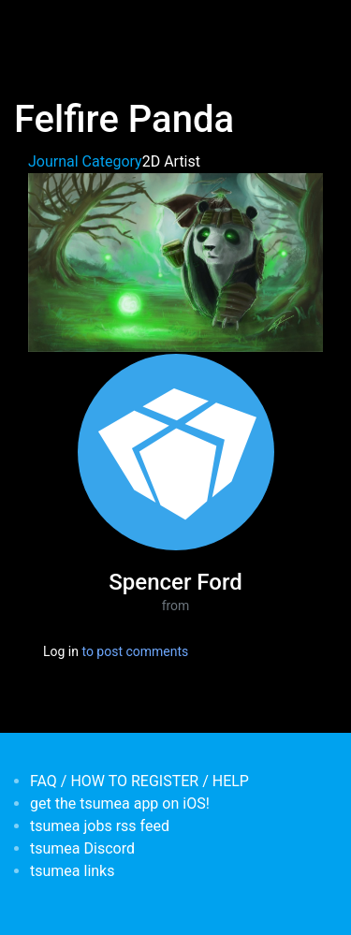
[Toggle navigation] (41, 26)
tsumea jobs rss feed (99, 826)
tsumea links (72, 871)
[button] (175, 261)
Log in (61, 651)
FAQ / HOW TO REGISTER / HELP (139, 781)
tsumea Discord (82, 848)
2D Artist (171, 161)
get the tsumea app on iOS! (120, 803)
